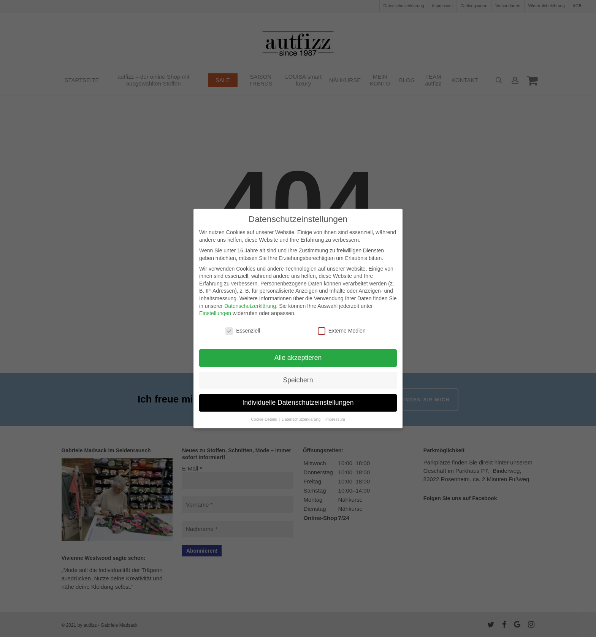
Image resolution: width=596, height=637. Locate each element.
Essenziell (242, 330)
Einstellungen (215, 313)
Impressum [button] (335, 419)
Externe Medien (342, 330)
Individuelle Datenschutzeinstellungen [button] (298, 402)
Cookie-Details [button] (264, 419)
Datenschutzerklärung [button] (302, 419)
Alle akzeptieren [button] (298, 357)
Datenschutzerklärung (250, 306)
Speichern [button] (298, 380)
